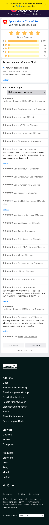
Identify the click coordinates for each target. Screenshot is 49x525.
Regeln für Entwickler (14, 402)
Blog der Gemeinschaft (15, 406)
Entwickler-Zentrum (13, 397)
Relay (6, 467)
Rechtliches (34, 494)
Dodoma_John (24, 215)
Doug (20, 149)
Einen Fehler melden (13, 416)
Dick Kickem (23, 239)
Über (5, 382)
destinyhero (23, 133)
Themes (27, 14)
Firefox (19, 6)
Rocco (20, 193)
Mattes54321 (23, 177)
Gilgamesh (22, 141)
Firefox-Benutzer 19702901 (18, 309)
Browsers (8, 457)
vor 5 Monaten (38, 101)
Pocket (6, 477)
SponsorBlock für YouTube (23, 21)
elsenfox (21, 169)
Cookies (21, 494)
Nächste (36, 345)
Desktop (7, 434)
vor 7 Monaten (28, 287)
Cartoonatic (23, 317)
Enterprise (8, 444)
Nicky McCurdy (24, 247)
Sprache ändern (10, 515)
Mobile (6, 439)
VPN (5, 462)
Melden (6, 80)
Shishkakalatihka (25, 201)
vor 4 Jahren (22, 71)
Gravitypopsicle (24, 109)
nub (19, 279)
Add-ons (8, 378)
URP (19, 271)
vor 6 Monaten (32, 125)
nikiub (20, 337)
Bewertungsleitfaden (14, 421)
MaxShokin (22, 223)
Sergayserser (23, 263)
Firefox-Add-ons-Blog (15, 387)
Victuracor (22, 185)
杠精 (19, 287)
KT (19, 255)
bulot (20, 117)
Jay (19, 231)
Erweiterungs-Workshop (16, 392)
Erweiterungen (14, 14)
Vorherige (13, 345)
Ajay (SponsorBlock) (25, 24)
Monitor (7, 472)
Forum (6, 411)
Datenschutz (8, 494)
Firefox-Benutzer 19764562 (18, 101)
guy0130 (21, 125)
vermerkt (24, 499)
